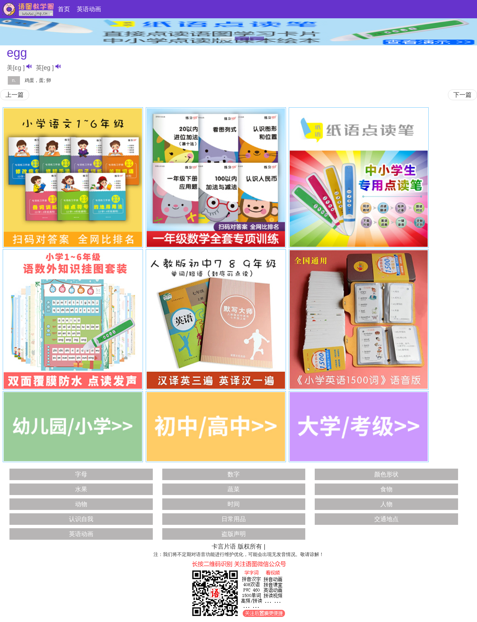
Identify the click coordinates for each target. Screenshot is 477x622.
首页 (64, 9)
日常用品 (233, 519)
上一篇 (14, 94)
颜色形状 (386, 474)
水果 (81, 489)
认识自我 (81, 519)
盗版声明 (233, 534)
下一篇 (462, 94)
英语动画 (89, 9)
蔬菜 (234, 489)
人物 (386, 504)
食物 (386, 489)
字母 (81, 474)
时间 (234, 504)
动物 (81, 504)
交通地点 (386, 519)
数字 (234, 474)
